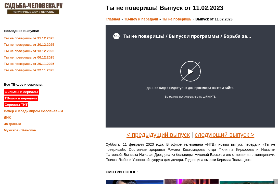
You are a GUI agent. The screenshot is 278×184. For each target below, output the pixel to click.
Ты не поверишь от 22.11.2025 (29, 70)
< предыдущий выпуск (158, 134)
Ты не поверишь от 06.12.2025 (29, 57)
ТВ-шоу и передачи (141, 19)
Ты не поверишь (176, 19)
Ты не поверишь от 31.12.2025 (29, 38)
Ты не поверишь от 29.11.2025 (29, 64)
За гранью (12, 124)
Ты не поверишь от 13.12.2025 (29, 51)
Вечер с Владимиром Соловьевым (33, 111)
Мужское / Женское (20, 130)
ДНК (7, 117)
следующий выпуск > (224, 134)
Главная (113, 19)
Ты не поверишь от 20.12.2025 (29, 45)
